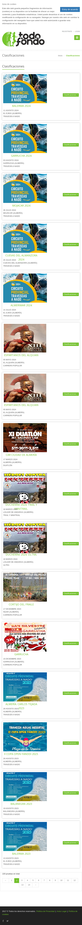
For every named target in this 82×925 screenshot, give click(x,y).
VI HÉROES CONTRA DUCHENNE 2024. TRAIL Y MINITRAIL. (21, 504)
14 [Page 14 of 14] (29, 885)
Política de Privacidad (45, 911)
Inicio (60, 56)
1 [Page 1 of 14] (11, 880)
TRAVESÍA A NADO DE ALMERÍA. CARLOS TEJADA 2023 (21, 704)
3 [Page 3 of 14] (21, 880)
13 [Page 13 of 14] (22, 885)
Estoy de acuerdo (70, 9)
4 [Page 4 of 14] (27, 880)
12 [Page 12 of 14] (75, 880)
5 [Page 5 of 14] (32, 880)
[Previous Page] (5, 880)
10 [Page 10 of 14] (61, 880)
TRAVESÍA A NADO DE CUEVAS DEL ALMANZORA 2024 (21, 255)
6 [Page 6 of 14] (38, 880)
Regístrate (67, 31)
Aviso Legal (61, 911)
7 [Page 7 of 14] (44, 880)
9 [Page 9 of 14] (55, 880)
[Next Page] (35, 885)
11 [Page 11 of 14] (68, 880)
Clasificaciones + (71, 95)
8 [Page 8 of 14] (49, 880)
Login (77, 31)
